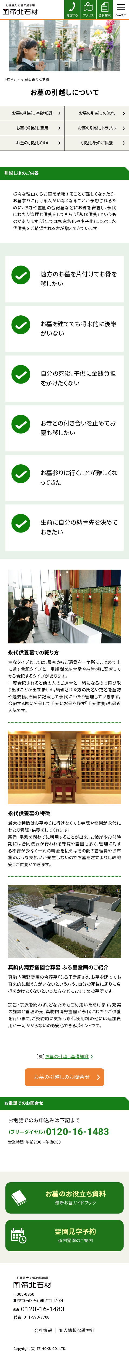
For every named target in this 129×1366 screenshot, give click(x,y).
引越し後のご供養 (97, 144)
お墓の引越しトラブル (96, 128)
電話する (72, 9)
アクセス (88, 9)
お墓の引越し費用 (32, 128)
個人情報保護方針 (77, 1332)
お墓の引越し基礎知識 (32, 113)
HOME (10, 79)
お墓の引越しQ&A (32, 144)
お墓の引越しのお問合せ (62, 1079)
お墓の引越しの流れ (96, 113)
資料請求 (105, 10)
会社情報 (43, 1332)
